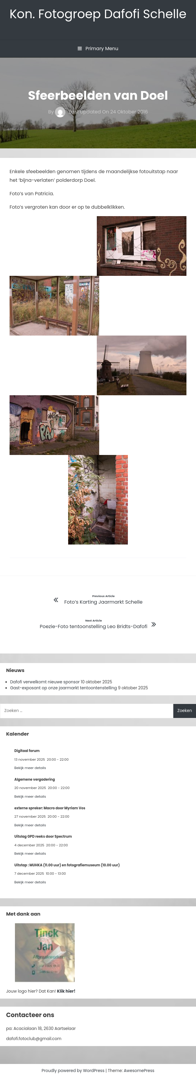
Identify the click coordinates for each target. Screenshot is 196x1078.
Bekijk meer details (30, 767)
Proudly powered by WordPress (73, 1071)
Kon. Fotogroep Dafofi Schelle (98, 13)
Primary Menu (98, 48)
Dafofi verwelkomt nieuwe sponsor (45, 682)
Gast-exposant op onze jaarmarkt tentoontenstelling (63, 688)
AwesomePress (139, 1071)
